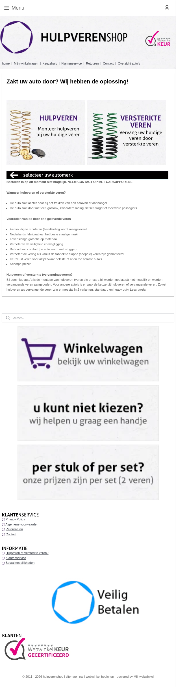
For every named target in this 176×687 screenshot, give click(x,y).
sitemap (71, 676)
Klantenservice (71, 63)
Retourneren (14, 529)
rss (81, 676)
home (6, 63)
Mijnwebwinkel (144, 676)
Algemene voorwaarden (21, 524)
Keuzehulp (49, 63)
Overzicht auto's (129, 63)
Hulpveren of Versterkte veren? (27, 553)
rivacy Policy (16, 519)
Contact (108, 63)
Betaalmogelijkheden (20, 562)
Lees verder (138, 289)
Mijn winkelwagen (26, 63)
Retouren (92, 63)
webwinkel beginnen (100, 676)
